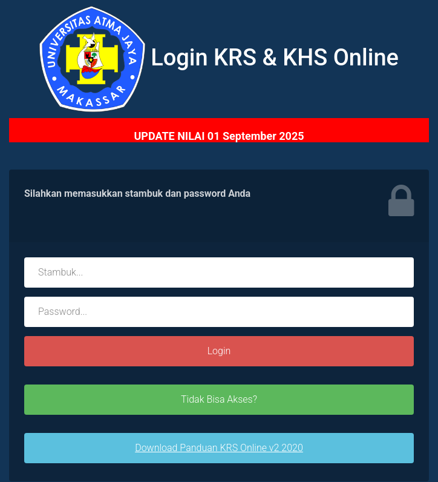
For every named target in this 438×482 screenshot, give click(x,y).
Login (219, 351)
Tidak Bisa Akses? (219, 399)
